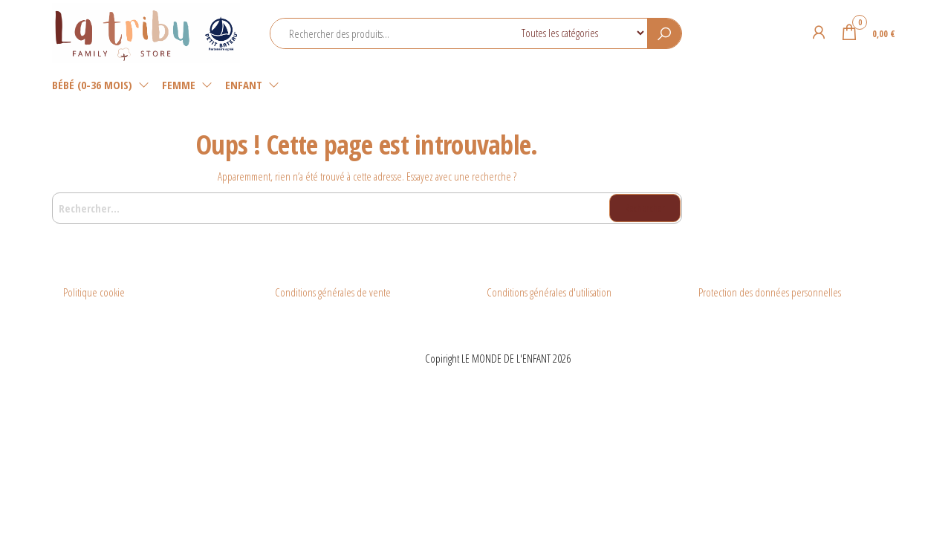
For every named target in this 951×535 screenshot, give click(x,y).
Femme (178, 84)
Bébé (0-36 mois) (92, 84)
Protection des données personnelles (769, 292)
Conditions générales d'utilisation (549, 292)
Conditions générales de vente (333, 292)
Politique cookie (94, 292)
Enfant (243, 84)
